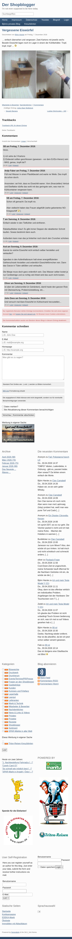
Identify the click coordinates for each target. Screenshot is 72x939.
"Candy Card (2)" (9, 766)
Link (10, 165)
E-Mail (5, 339)
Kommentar (7, 354)
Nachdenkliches (25, 105)
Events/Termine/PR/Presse (21, 679)
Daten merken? (11, 407)
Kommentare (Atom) (49, 684)
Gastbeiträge (14, 685)
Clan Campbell (59, 481)
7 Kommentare (38, 105)
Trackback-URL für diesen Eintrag (14, 125)
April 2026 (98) (8, 457)
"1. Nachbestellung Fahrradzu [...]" (17, 762)
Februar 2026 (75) (10, 463)
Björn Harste (19, 35)
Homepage (7, 347)
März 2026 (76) (9, 460)
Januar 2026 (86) (10, 466)
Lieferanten (14, 700)
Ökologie (6, 920)
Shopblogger (14, 725)
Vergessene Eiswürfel (17, 30)
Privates (12, 716)
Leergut (12, 697)
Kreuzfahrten (30, 24)
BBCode (6, 391)
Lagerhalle (13, 694)
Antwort (15, 165)
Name (5, 332)
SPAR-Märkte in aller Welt (20, 731)
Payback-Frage (53, 560)
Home (5, 20)
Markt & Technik (16, 703)
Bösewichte (14, 669)
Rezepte (12, 722)
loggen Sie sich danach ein (25, 314)
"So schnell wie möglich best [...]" (17, 769)
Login (66, 20)
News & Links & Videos (19, 713)
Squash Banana (12, 111)
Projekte (12, 719)
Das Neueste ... (9, 469)
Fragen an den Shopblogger (21, 682)
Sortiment (13, 728)
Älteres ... (6, 472)
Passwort (7, 888)
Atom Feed (45, 678)
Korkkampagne (9, 914)
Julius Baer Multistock (25, 108)
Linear (23, 141)
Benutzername (9, 881)
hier (10, 314)
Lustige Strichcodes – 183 (56, 111)
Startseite (6, 911)
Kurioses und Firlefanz (19, 691)
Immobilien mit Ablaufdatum (14, 924)
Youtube (45, 20)
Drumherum (14, 676)
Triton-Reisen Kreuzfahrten (21, 743)
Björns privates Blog (11, 24)
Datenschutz (31, 20)
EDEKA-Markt (8, 917)
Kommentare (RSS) (49, 681)
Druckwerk (13, 672)
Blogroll (56, 20)
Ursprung (17, 193)
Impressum (17, 20)
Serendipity (15, 932)
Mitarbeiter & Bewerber (10, 105)
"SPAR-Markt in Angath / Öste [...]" (17, 772)
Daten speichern (47, 867)
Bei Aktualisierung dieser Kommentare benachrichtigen (29, 410)
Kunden (12, 688)
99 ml (54, 628)
